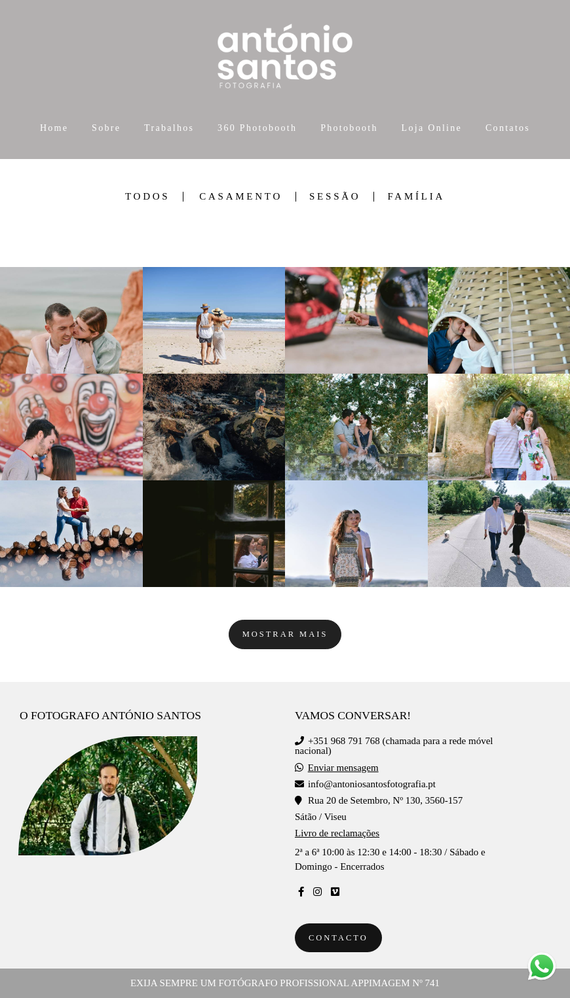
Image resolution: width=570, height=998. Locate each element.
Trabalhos (169, 128)
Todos (147, 197)
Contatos (507, 128)
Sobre (106, 128)
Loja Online (432, 128)
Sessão (334, 197)
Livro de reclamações (337, 833)
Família (416, 197)
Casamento (240, 197)
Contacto (338, 937)
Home (54, 128)
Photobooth (349, 128)
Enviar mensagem (343, 768)
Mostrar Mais (285, 634)
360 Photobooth (257, 128)
